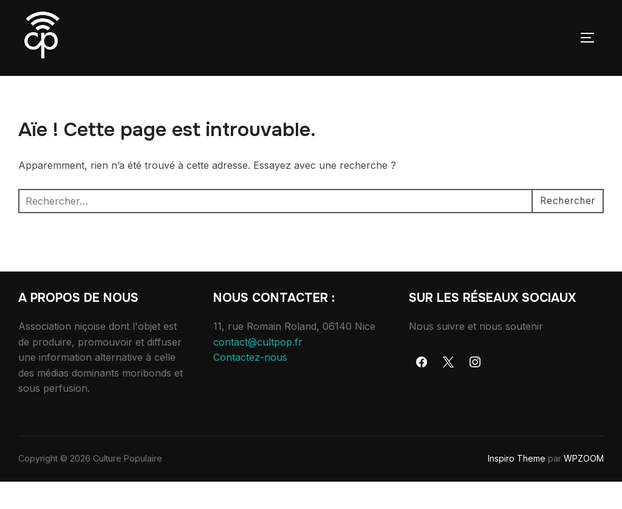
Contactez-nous (250, 384)
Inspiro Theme (516, 485)
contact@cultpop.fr (257, 369)
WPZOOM (584, 485)
